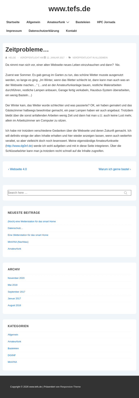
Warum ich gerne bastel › (115, 169)
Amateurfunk (58, 22)
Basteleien (83, 22)
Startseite (13, 22)
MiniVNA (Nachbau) (18, 241)
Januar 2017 (14, 298)
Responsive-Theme (70, 386)
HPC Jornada (106, 22)
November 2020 (16, 278)
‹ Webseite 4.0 (17, 169)
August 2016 (14, 305)
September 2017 (16, 291)
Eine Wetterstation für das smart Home (28, 235)
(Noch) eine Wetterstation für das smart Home (32, 221)
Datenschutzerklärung (44, 30)
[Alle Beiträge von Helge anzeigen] (10, 57)
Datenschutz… (15, 228)
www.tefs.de (69, 9)
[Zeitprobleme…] (55, 57)
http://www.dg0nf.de (19, 145)
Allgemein (33, 22)
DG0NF (12, 355)
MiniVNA (12, 362)
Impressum (14, 30)
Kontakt (71, 30)
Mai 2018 (12, 285)
